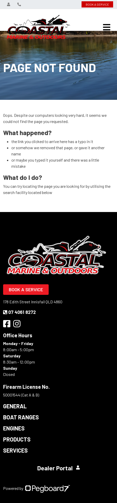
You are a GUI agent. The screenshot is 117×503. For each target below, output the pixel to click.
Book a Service (26, 289)
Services (15, 450)
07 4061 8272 (19, 312)
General (15, 406)
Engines (14, 428)
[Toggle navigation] (106, 27)
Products (17, 439)
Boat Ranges (21, 417)
